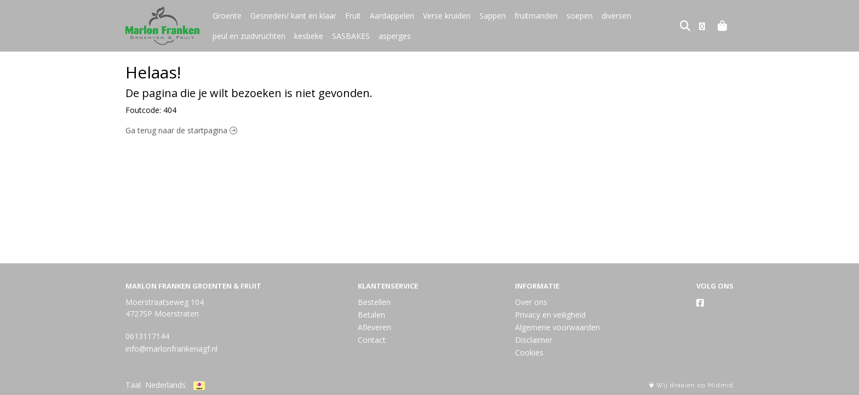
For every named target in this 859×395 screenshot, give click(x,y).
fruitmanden (536, 15)
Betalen (371, 314)
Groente (227, 15)
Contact (372, 340)
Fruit (353, 15)
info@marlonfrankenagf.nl (171, 348)
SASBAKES (351, 36)
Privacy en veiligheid (550, 314)
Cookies (529, 352)
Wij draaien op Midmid (691, 385)
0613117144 (147, 336)
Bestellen (374, 302)
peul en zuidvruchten (249, 36)
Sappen (492, 15)
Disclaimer (533, 340)
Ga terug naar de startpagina (181, 130)
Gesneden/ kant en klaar (293, 15)
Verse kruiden (447, 15)
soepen (579, 15)
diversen (616, 15)
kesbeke (308, 36)
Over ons (531, 302)
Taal (133, 385)
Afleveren (374, 327)
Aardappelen (392, 15)
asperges (395, 36)
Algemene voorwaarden (557, 327)
